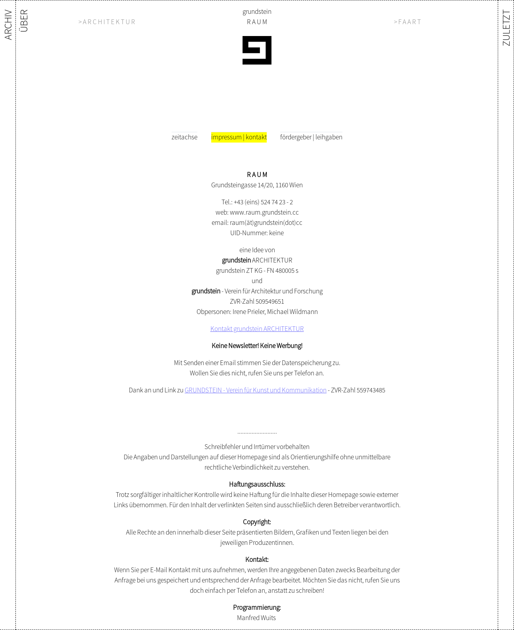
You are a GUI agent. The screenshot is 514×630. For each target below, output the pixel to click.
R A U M (257, 21)
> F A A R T (407, 21)
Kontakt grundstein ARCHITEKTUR (257, 328)
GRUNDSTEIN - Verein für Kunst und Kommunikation (256, 390)
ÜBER (23, 21)
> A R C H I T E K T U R (106, 21)
